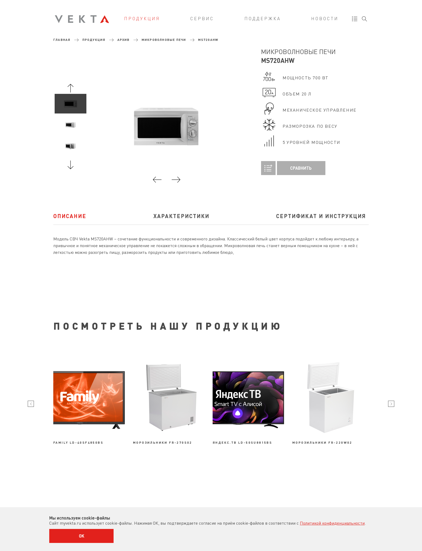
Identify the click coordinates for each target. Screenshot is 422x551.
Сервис (202, 18)
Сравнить (286, 168)
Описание (69, 216)
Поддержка (262, 18)
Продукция (142, 18)
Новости (325, 18)
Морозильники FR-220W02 (322, 442)
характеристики (181, 216)
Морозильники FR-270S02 (162, 442)
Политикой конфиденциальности (332, 523)
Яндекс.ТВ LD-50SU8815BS (242, 442)
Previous (70, 88)
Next (70, 164)
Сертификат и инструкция (321, 216)
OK (81, 535)
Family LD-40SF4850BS (78, 442)
